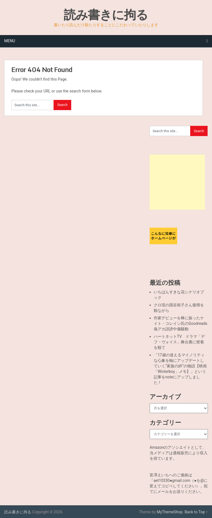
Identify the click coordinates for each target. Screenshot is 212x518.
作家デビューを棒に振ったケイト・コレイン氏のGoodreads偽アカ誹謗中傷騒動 (180, 323)
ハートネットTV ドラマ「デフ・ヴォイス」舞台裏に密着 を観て (181, 342)
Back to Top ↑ (196, 512)
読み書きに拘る (106, 14)
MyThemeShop (170, 512)
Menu (9, 41)
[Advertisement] (177, 182)
